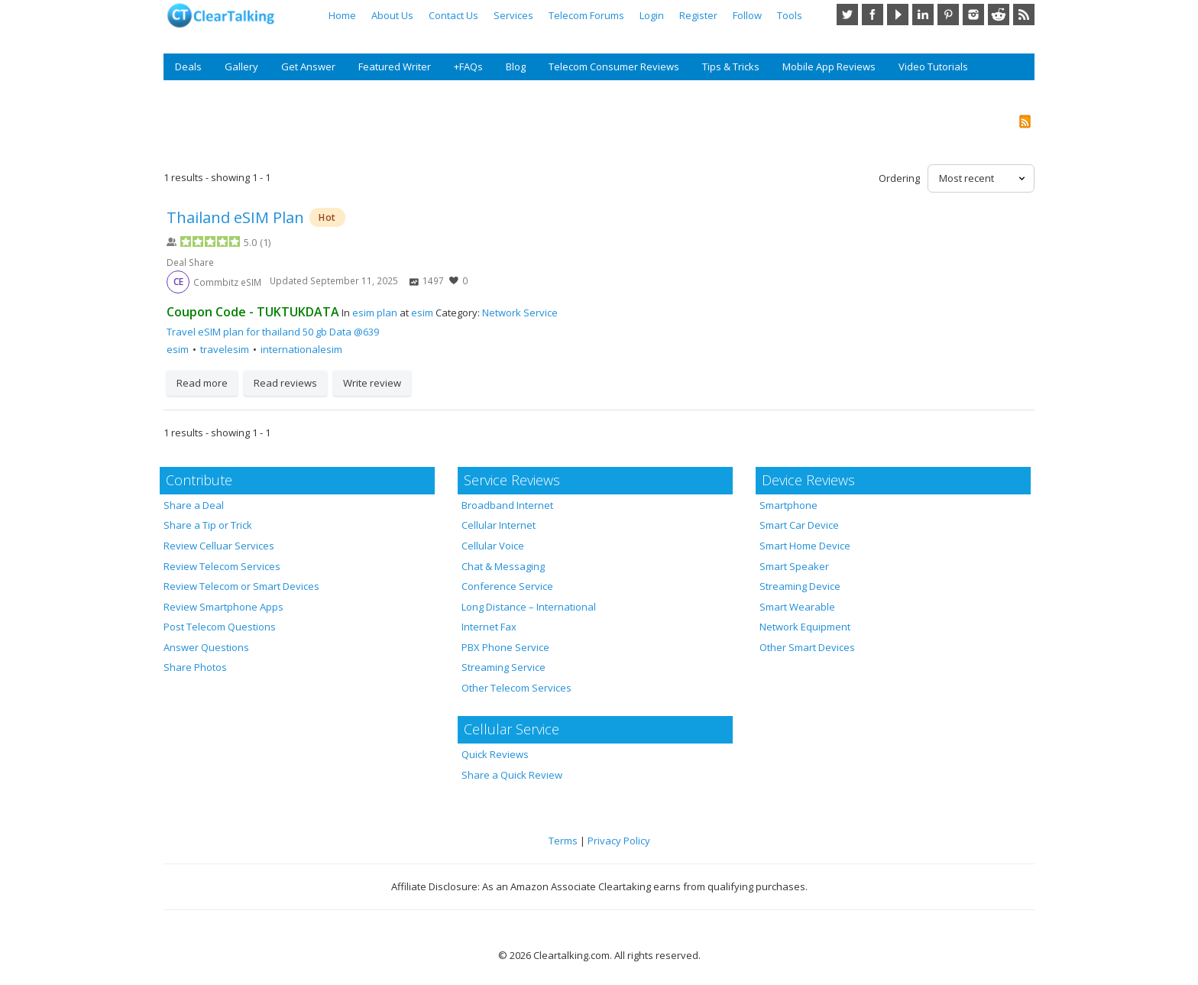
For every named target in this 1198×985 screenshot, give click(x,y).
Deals (188, 66)
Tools (789, 15)
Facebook (872, 14)
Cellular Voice (492, 545)
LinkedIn (923, 14)
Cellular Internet (498, 525)
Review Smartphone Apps (223, 607)
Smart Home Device (804, 545)
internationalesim (301, 349)
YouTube (897, 14)
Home (342, 15)
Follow (747, 15)
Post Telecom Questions (220, 626)
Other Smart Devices (807, 647)
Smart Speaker (794, 566)
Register (698, 15)
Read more (202, 383)
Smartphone (788, 505)
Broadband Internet (507, 505)
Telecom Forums (586, 15)
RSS (1023, 14)
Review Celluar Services (219, 545)
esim (422, 312)
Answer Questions (206, 647)
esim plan (374, 312)
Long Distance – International (528, 607)
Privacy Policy (619, 840)
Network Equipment (804, 626)
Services (513, 15)
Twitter (847, 14)
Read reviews (285, 383)
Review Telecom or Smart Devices (241, 586)
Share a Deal (194, 505)
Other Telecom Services (516, 688)
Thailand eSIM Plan (237, 217)
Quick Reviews (495, 754)
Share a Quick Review (511, 775)
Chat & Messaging (503, 566)
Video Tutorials (933, 66)
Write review (372, 383)
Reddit (998, 14)
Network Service (520, 312)
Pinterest (948, 14)
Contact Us (453, 15)
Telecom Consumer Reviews (614, 66)
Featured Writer (394, 66)
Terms (563, 840)
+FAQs (468, 66)
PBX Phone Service (505, 647)
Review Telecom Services (222, 566)
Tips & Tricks (730, 66)
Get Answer (308, 66)
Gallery (241, 66)
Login (651, 15)
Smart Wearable (797, 607)
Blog (516, 66)
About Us (392, 15)
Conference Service (507, 586)
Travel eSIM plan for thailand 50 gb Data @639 (273, 332)
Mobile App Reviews (829, 66)
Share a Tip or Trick (208, 525)
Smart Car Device (799, 525)
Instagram (973, 14)
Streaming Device (799, 586)
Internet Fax (488, 626)
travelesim (224, 349)
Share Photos (195, 667)
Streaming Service (503, 667)
